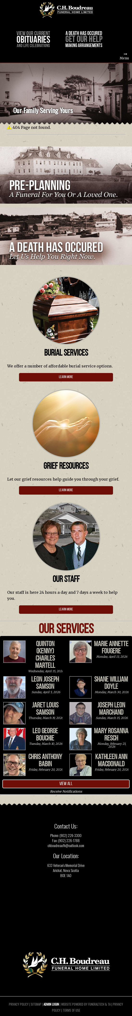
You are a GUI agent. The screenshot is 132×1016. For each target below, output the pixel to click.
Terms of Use (71, 1010)
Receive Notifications (66, 791)
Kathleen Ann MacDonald (111, 760)
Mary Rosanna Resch (111, 735)
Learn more (66, 490)
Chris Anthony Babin (45, 760)
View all (66, 783)
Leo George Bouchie (45, 735)
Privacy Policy (19, 1004)
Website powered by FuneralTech (82, 1004)
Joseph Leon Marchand (111, 709)
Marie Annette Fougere (111, 648)
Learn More (66, 609)
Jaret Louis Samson (45, 709)
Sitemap (36, 1004)
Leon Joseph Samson (45, 683)
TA (109, 1004)
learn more (66, 377)
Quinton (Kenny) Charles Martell (45, 655)
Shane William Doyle (111, 683)
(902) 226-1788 (69, 840)
